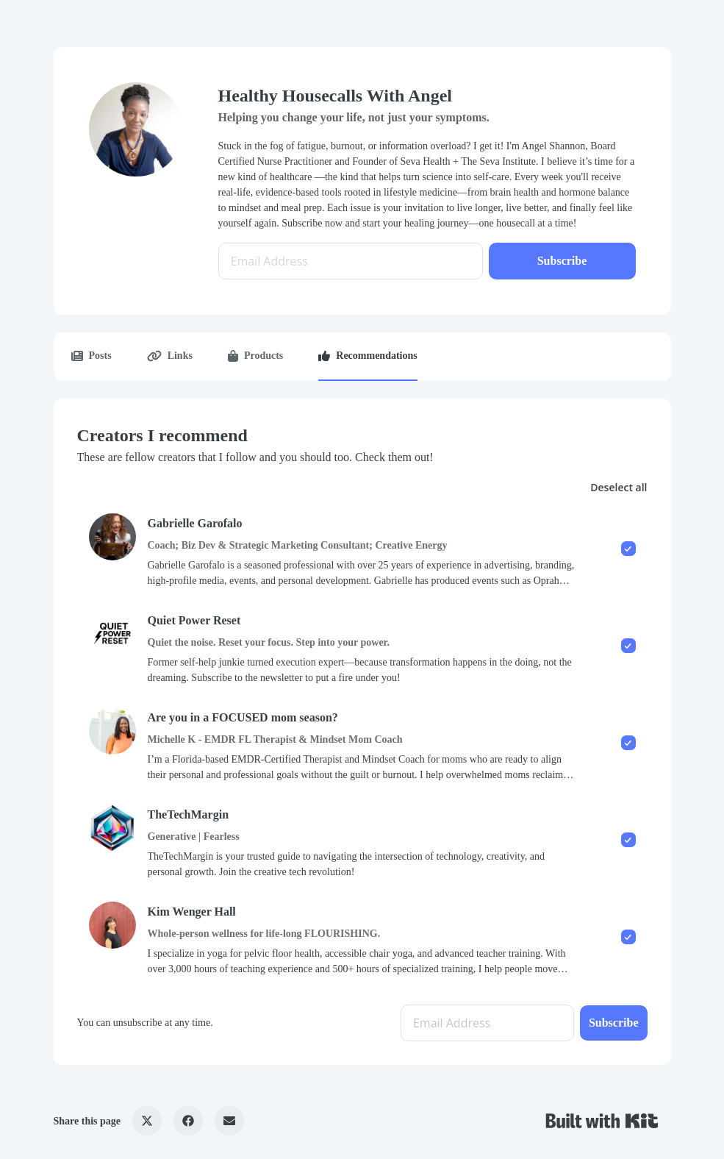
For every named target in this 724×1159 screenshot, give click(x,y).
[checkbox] (362, 550)
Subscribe (562, 260)
